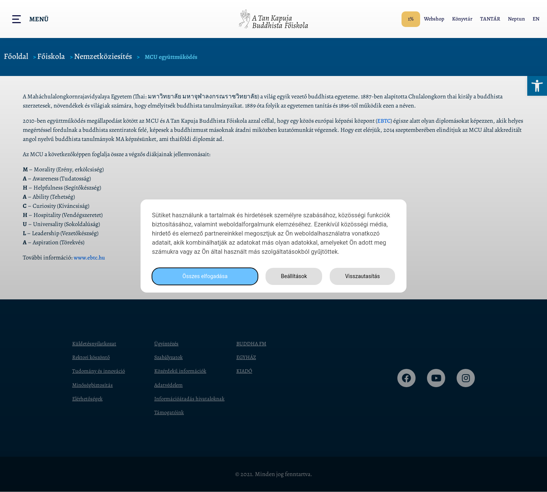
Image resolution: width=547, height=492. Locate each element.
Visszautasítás (361, 276)
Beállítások (292, 276)
